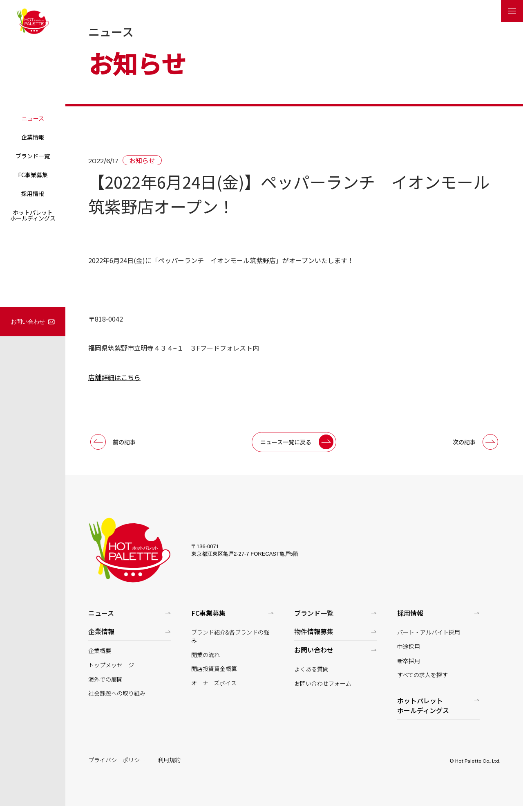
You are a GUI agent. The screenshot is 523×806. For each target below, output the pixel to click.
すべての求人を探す (422, 675)
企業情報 (32, 137)
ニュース (33, 118)
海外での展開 (105, 679)
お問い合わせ (28, 321)
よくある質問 (311, 669)
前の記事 (124, 442)
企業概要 (99, 651)
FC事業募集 (33, 175)
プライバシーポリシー (116, 760)
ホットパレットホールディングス (33, 215)
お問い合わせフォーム (322, 683)
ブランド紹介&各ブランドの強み (230, 636)
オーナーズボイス (214, 683)
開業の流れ (205, 655)
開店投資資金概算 (214, 669)
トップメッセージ (111, 665)
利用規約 (169, 760)
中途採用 (408, 647)
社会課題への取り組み (116, 693)
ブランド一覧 (33, 156)
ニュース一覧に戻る (285, 442)
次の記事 (464, 442)
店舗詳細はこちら (114, 377)
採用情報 (32, 193)
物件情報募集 (313, 631)
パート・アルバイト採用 (428, 632)
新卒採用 (408, 661)
